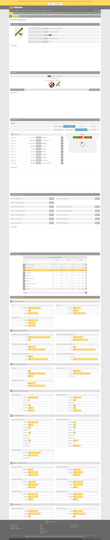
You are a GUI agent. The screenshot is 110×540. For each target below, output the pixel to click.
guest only (93, 126)
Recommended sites (74, 525)
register (25, 16)
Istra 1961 (43, 151)
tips (56, 13)
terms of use (42, 530)
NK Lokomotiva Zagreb (46, 163)
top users (38, 10)
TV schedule (51, 13)
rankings (29, 13)
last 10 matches (81, 129)
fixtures (17, 89)
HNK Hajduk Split (45, 160)
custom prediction (46, 10)
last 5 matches (69, 129)
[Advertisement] (55, 58)
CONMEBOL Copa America (16, 528)
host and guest (69, 126)
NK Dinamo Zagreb (29, 264)
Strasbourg (33, 148)
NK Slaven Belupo (45, 140)
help (39, 13)
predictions (16, 10)
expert (22, 10)
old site (63, 13)
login (59, 13)
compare (16, 13)
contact (41, 528)
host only (81, 126)
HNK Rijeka (33, 137)
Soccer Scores (73, 526)
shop (24, 13)
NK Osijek (43, 137)
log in (21, 16)
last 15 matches (93, 129)
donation (34, 13)
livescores (32, 10)
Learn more (57, 3)
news (21, 13)
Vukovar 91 (33, 157)
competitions (44, 13)
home (11, 10)
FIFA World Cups (13, 525)
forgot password (43, 531)
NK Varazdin (28, 272)
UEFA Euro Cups (13, 526)
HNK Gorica (33, 146)
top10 (27, 10)
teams (11, 13)
